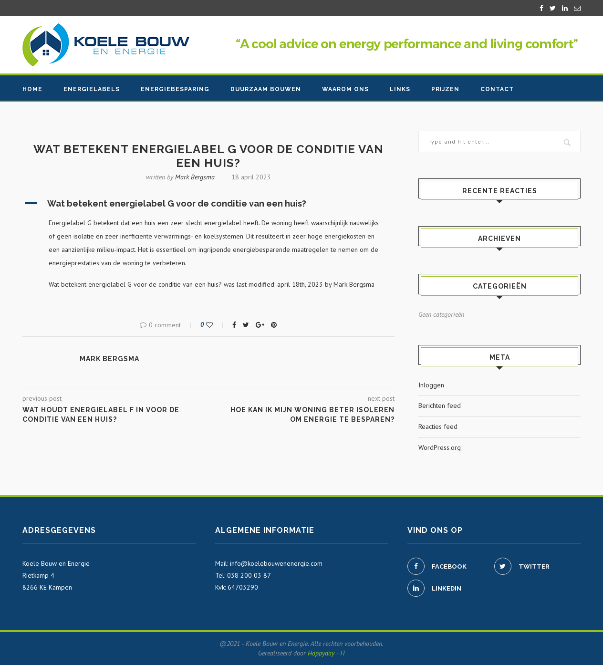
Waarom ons (345, 89)
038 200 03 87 (249, 575)
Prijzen (445, 89)
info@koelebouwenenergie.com (276, 563)
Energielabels (91, 89)
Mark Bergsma (195, 177)
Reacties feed (437, 426)
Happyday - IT (326, 653)
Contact (497, 89)
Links (400, 89)
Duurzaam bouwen (265, 89)
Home (32, 89)
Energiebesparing (175, 89)
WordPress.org (439, 447)
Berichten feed (439, 405)
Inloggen (431, 385)
